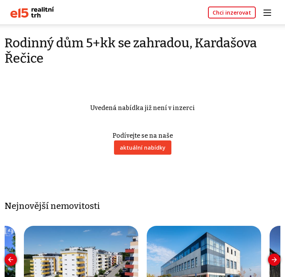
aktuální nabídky (143, 147)
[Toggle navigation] (270, 12)
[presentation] (11, 260)
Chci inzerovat (232, 12)
